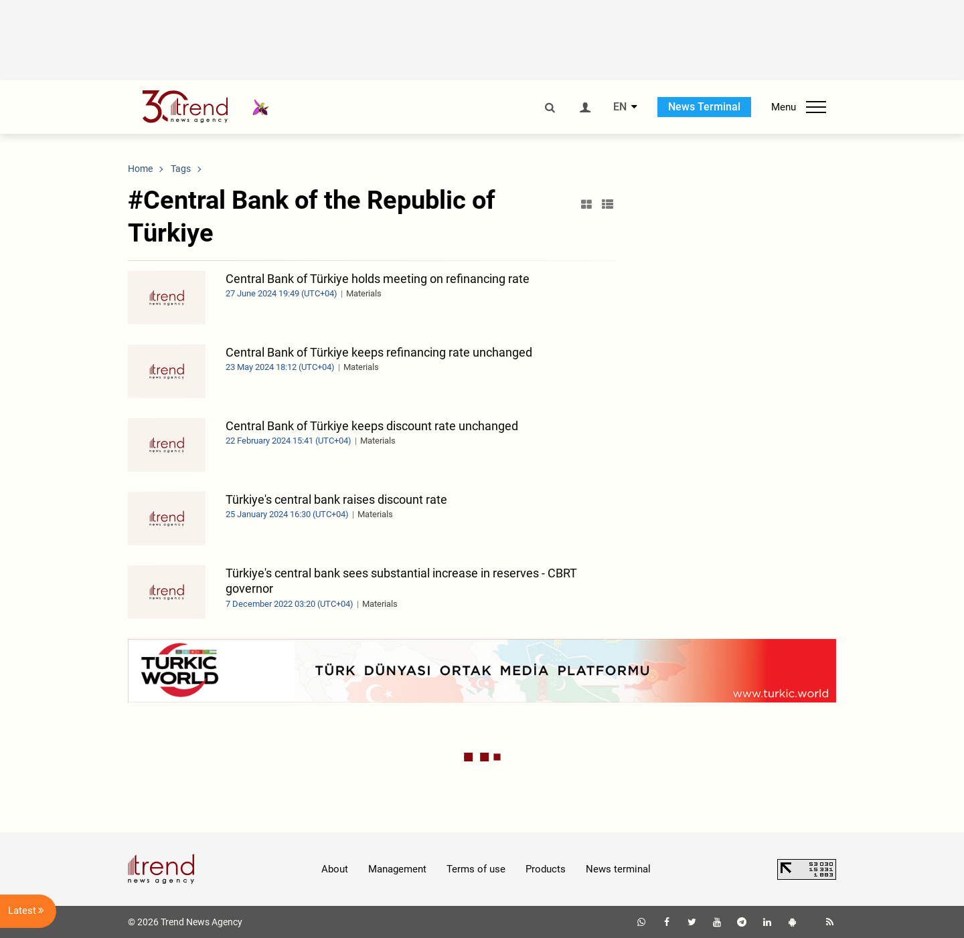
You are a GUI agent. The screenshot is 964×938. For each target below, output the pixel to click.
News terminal (618, 869)
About (334, 869)
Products (546, 869)
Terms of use (476, 869)
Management (397, 869)
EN (620, 107)
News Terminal (704, 106)
